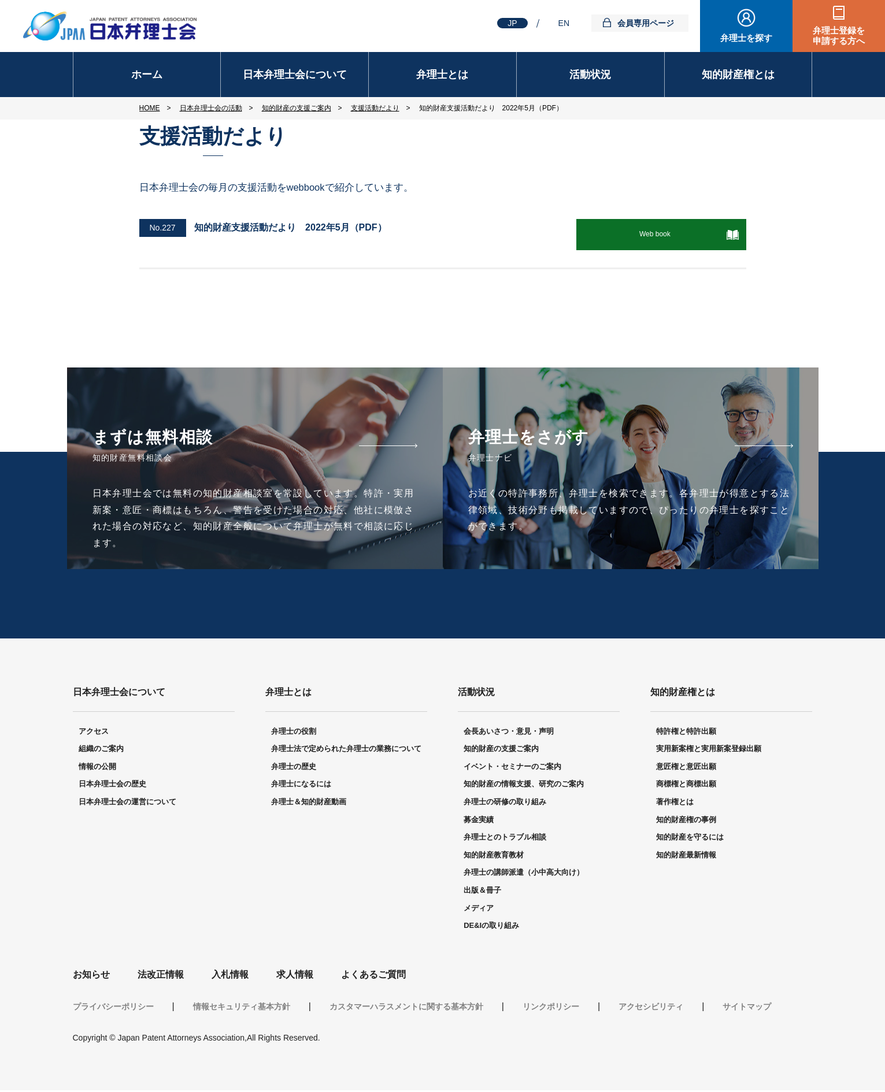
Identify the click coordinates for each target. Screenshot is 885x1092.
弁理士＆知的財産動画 (308, 803)
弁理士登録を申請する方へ (839, 35)
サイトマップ (747, 1008)
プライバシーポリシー (113, 1008)
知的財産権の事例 (686, 820)
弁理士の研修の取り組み (505, 803)
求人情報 (294, 976)
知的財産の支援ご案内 (501, 750)
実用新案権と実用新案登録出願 (708, 750)
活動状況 (590, 74)
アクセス (94, 732)
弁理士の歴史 (293, 768)
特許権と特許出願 (686, 732)
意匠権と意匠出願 (686, 768)
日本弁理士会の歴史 (112, 785)
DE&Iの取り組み (491, 927)
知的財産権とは (738, 74)
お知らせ (91, 976)
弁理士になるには (301, 785)
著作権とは (675, 803)
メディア (479, 909)
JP (512, 23)
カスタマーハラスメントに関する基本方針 (406, 1008)
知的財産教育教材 (494, 856)
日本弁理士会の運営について (127, 803)
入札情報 (230, 976)
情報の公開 (97, 768)
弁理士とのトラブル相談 (505, 838)
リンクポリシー (551, 1008)
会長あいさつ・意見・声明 (509, 732)
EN (563, 23)
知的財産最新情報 (686, 856)
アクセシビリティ (651, 1008)
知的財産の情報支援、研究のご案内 (524, 785)
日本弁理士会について (295, 74)
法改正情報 (161, 976)
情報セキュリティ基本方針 (241, 1008)
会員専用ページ (645, 23)
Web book (663, 234)
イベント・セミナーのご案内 (512, 768)
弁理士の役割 (293, 732)
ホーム (146, 74)
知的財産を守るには (690, 838)
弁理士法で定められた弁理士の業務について (346, 750)
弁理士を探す (746, 38)
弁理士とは (442, 74)
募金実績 (479, 820)
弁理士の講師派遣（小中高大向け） (524, 874)
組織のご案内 (101, 750)
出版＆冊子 (482, 891)
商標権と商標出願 (686, 785)
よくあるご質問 (373, 976)
